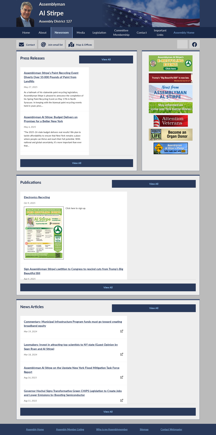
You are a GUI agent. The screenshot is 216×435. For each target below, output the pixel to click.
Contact (142, 32)
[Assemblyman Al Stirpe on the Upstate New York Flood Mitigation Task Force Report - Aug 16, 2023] (64, 351)
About (41, 32)
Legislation (99, 32)
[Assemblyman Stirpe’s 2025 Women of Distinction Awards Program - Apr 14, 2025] (151, 265)
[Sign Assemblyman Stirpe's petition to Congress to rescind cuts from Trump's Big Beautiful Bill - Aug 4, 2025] (151, 222)
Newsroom (61, 32)
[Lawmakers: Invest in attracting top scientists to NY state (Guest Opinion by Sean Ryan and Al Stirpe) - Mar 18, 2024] (151, 327)
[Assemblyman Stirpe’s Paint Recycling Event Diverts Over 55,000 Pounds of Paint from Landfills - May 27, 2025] (48, 91)
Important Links (161, 33)
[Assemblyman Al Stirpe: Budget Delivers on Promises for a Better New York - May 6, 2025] (105, 91)
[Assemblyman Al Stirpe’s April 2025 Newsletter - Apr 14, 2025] (64, 265)
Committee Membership (122, 33)
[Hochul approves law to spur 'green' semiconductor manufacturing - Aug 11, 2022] (64, 375)
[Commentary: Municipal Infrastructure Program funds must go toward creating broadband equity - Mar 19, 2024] (64, 327)
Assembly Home (185, 32)
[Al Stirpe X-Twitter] (182, 44)
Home (24, 32)
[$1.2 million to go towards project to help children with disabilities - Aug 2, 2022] (151, 401)
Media (80, 32)
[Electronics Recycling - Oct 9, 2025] (64, 222)
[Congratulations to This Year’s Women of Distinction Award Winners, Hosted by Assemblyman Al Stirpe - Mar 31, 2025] (48, 141)
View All (108, 60)
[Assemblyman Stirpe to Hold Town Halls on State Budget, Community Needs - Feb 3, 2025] (105, 141)
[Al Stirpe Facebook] (194, 44)
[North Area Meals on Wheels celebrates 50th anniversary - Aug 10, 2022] (151, 375)
